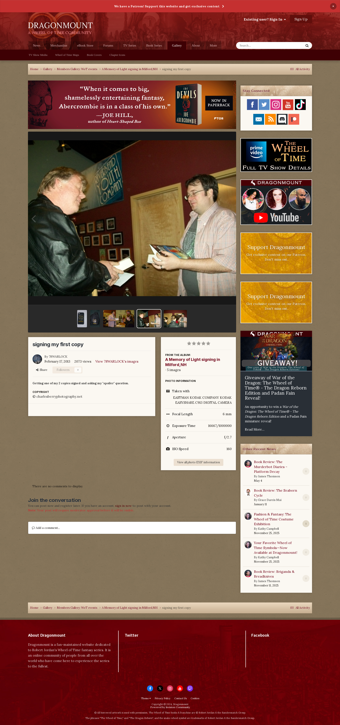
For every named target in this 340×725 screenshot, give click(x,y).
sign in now (123, 506)
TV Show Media (38, 55)
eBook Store (85, 45)
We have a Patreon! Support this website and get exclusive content (166, 6)
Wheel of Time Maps (67, 55)
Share (41, 370)
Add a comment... (46, 528)
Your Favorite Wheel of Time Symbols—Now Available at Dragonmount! (275, 548)
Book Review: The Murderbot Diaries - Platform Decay (270, 467)
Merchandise (58, 45)
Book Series (154, 45)
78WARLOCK (58, 356)
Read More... (255, 429)
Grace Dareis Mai (269, 500)
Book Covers (94, 55)
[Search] (258, 45)
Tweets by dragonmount (144, 643)
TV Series (129, 45)
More (213, 45)
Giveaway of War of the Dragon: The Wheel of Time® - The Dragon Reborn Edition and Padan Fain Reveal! (276, 388)
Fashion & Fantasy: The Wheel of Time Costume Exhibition (274, 519)
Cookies (195, 698)
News (36, 45)
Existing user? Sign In (265, 19)
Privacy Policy (162, 698)
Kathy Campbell (268, 529)
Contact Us (180, 698)
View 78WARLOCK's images (116, 361)
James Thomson (269, 476)
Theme (146, 698)
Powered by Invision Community (170, 707)
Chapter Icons (117, 55)
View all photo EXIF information (198, 462)
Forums (108, 45)
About (196, 45)
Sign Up (300, 19)
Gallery (177, 47)
